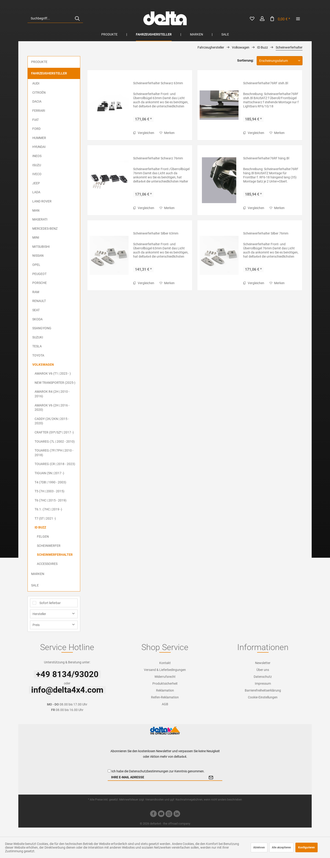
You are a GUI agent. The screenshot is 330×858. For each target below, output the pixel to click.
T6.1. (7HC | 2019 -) (48, 509)
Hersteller (39, 614)
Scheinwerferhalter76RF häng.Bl (266, 158)
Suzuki (37, 337)
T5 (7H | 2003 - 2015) (49, 491)
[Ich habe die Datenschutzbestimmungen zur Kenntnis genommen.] (109, 770)
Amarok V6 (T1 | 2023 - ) (53, 373)
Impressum (263, 683)
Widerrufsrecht (165, 676)
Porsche (39, 283)
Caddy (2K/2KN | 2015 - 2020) (52, 421)
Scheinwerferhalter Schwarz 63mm (158, 83)
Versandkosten (154, 799)
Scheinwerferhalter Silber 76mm (265, 233)
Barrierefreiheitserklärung (263, 690)
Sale (35, 585)
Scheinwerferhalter (55, 554)
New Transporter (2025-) (55, 382)
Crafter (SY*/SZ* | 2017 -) (54, 432)
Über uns (262, 670)
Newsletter (262, 663)
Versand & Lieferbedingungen (165, 670)
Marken (37, 574)
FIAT (35, 120)
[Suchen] (77, 18)
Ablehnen (259, 847)
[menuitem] (55, 18)
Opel (36, 265)
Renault (39, 301)
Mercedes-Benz (45, 228)
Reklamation (165, 690)
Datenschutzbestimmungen (148, 771)
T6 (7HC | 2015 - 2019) (50, 500)
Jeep (36, 183)
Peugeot (39, 274)
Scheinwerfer (48, 545)
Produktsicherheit (165, 683)
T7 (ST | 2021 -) (45, 518)
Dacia (36, 101)
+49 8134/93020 (67, 674)
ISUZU (36, 165)
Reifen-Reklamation (165, 697)
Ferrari (38, 110)
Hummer (39, 138)
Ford (36, 129)
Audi (35, 83)
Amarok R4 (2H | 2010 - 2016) (52, 394)
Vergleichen (143, 133)
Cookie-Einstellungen (263, 697)
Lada (36, 192)
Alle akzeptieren (281, 847)
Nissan (38, 255)
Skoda (37, 319)
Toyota (38, 355)
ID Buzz (40, 527)
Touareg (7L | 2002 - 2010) (55, 441)
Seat (36, 310)
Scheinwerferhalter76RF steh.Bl (265, 83)
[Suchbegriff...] (55, 18)
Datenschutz (263, 676)
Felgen (43, 536)
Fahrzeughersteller (49, 73)
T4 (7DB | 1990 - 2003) (50, 482)
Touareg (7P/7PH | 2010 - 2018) (54, 453)
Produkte (39, 62)
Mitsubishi (41, 246)
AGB (165, 704)
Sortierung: (245, 60)
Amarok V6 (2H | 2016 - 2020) (52, 407)
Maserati (39, 219)
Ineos (36, 156)
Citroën (39, 92)
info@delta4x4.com (67, 690)
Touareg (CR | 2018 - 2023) (55, 464)
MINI (35, 237)
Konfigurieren (306, 847)
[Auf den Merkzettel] (167, 133)
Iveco (36, 174)
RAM (35, 292)
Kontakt (165, 663)
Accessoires (47, 564)
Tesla (37, 346)
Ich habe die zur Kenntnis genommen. (158, 771)
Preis (36, 625)
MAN (35, 210)
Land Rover (42, 201)
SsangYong (41, 328)
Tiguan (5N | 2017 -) (49, 473)
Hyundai (39, 147)
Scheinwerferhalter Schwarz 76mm (158, 158)
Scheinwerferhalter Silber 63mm (155, 233)
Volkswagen (43, 364)
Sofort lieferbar (50, 603)
